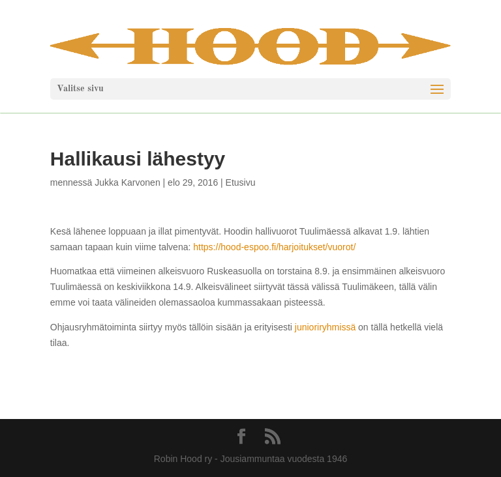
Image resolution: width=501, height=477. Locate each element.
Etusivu (241, 182)
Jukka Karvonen (127, 182)
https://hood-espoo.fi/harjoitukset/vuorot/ (274, 247)
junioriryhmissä (326, 327)
